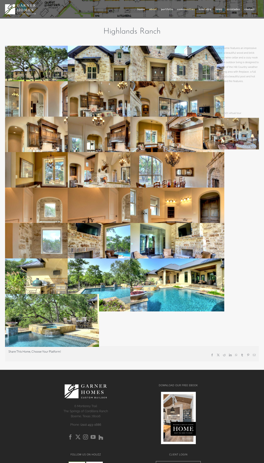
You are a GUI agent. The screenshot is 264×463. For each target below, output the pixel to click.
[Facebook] (70, 437)
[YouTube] (93, 437)
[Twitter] (77, 437)
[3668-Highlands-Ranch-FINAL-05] (231, 119)
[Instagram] (85, 437)
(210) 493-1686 (90, 424)
